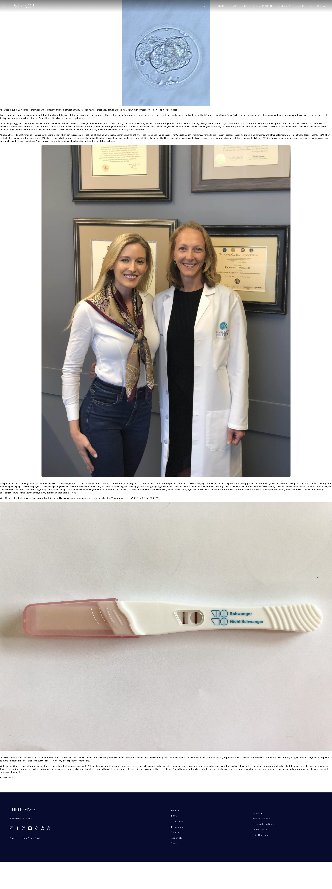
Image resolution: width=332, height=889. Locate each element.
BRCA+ (222, 6)
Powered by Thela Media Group (25, 838)
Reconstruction (262, 6)
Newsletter (258, 813)
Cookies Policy (260, 829)
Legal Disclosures (261, 835)
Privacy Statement (261, 818)
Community (283, 6)
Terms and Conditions (263, 824)
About (207, 6)
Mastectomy (240, 6)
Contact (322, 6)
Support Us (303, 6)
